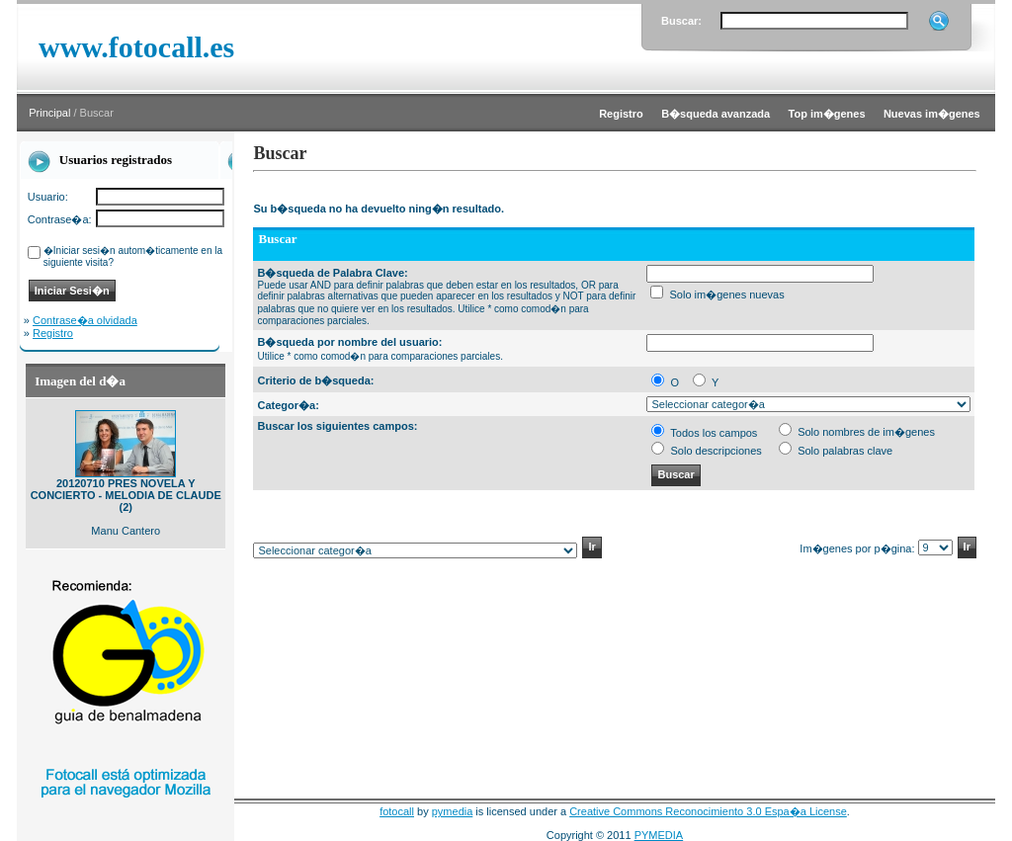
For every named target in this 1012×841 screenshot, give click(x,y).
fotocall (397, 811)
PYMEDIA (659, 835)
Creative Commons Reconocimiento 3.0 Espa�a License (708, 811)
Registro (53, 333)
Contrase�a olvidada (85, 320)
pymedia (452, 811)
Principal (49, 113)
